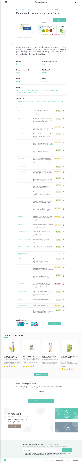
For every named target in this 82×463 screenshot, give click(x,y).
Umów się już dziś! (15, 426)
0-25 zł (44, 81)
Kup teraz (59, 20)
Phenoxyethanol (21, 216)
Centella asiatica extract (22, 258)
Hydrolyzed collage (22, 166)
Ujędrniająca (20, 90)
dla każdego (29, 101)
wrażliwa (37, 101)
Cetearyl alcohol (21, 150)
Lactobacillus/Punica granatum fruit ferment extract (24, 240)
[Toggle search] (76, 2)
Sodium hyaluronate (22, 291)
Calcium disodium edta (22, 305)
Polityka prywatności (40, 460)
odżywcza (38, 90)
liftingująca (54, 90)
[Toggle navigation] (5, 2)
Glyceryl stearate (21, 158)
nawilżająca (30, 90)
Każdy (44, 73)
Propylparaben (21, 267)
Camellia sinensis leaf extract (24, 246)
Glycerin (19, 118)
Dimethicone (20, 199)
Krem (18, 73)
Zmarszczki (20, 101)
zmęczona (45, 101)
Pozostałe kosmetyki (41, 374)
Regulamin (47, 460)
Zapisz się (67, 450)
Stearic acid (20, 184)
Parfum (19, 310)
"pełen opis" (36, 114)
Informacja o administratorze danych (55, 454)
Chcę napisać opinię (41, 401)
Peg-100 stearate (21, 208)
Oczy (44, 64)
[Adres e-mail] (42, 450)
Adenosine (20, 299)
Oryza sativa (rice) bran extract (24, 231)
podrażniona (58, 101)
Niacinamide (20, 133)
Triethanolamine (21, 283)
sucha (51, 101)
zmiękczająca (31, 92)
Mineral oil (20, 126)
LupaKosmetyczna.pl (59, 460)
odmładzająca (21, 92)
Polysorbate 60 (21, 141)
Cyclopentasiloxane (22, 171)
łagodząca (46, 90)
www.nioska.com (75, 460)
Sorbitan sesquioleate (22, 191)
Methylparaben (21, 224)
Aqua (19, 110)
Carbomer (20, 275)
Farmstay (19, 64)
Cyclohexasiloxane (21, 178)
